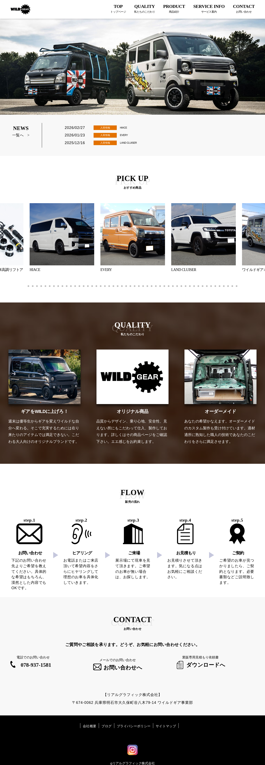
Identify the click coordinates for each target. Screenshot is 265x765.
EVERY (126, 135)
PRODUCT (174, 8)
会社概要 (89, 718)
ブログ (106, 718)
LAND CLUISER (132, 143)
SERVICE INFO (209, 8)
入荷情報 (105, 128)
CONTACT (244, 8)
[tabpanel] (132, 238)
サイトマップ (166, 718)
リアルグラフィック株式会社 (133, 755)
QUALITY (144, 8)
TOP (118, 8)
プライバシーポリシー (134, 718)
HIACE (125, 127)
